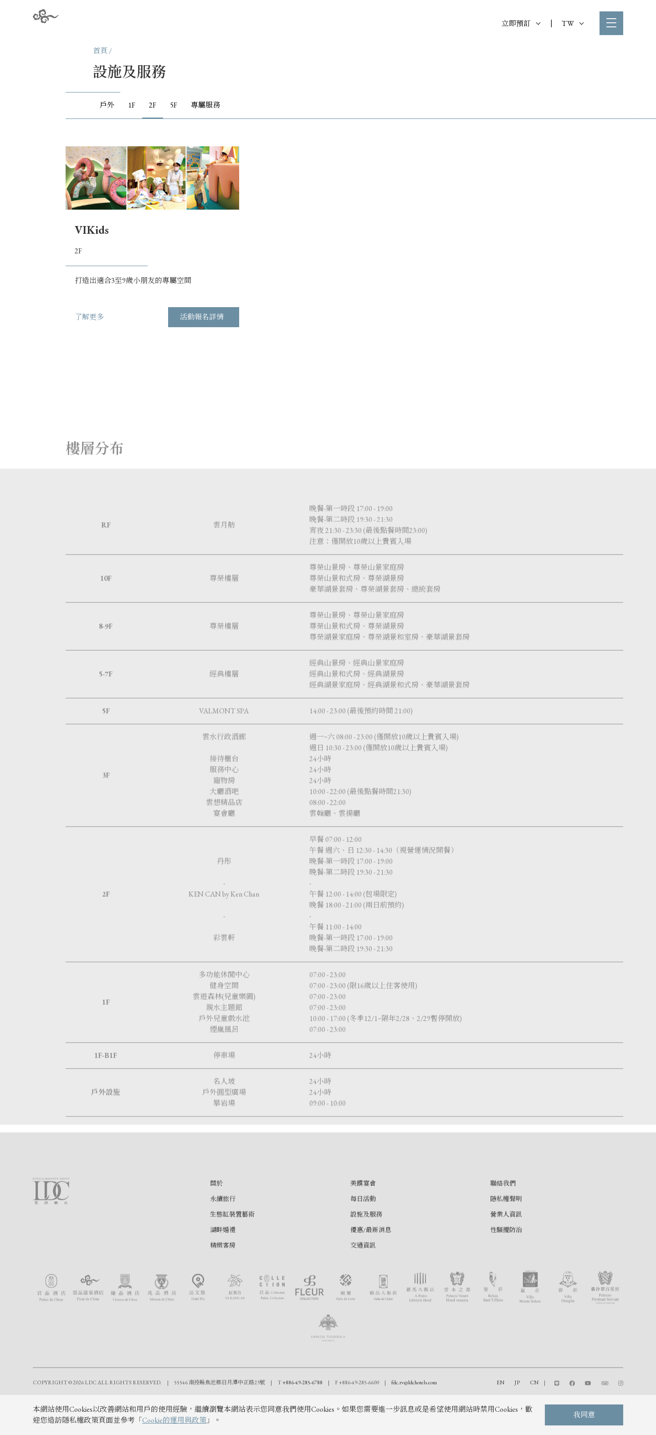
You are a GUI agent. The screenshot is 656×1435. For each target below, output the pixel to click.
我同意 (584, 1415)
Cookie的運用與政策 (174, 1420)
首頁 (100, 51)
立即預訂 (521, 23)
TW (573, 23)
